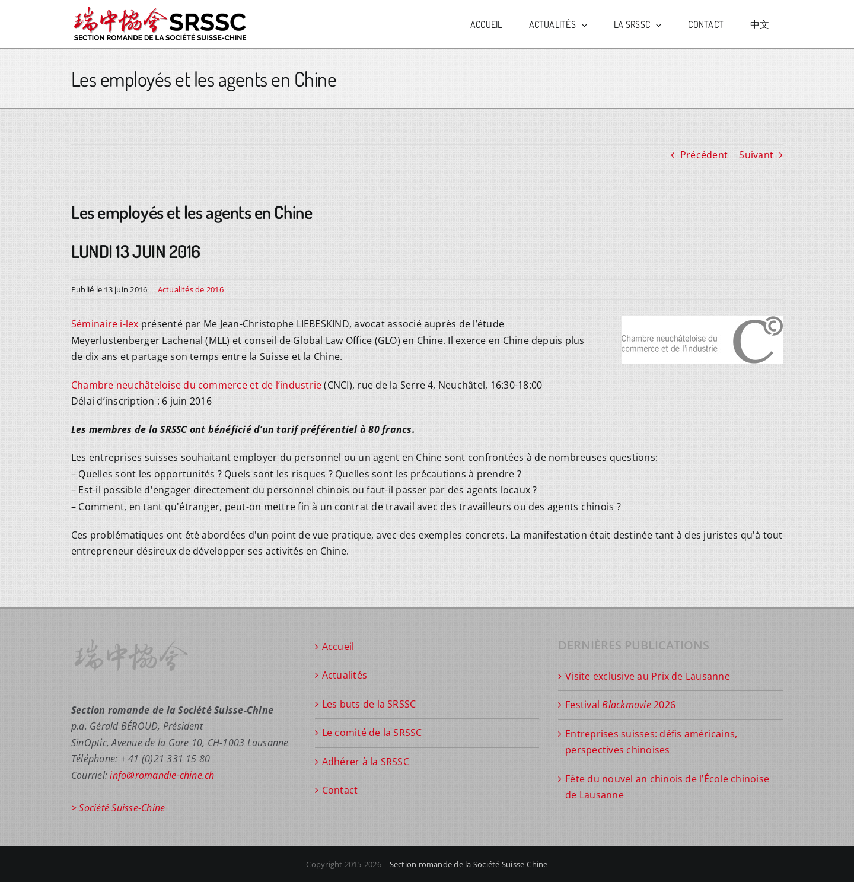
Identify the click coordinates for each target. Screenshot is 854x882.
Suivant (756, 154)
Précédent (704, 154)
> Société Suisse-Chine (118, 807)
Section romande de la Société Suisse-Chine (469, 864)
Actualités (344, 675)
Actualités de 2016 (191, 289)
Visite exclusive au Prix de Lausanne (647, 676)
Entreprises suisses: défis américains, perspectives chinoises (651, 742)
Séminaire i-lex (105, 323)
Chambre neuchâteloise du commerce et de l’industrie (196, 384)
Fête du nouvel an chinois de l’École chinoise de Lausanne (667, 787)
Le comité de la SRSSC (372, 732)
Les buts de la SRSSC (369, 704)
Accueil (338, 646)
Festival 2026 (620, 704)
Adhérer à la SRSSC (365, 761)
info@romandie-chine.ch (162, 775)
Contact (340, 790)
